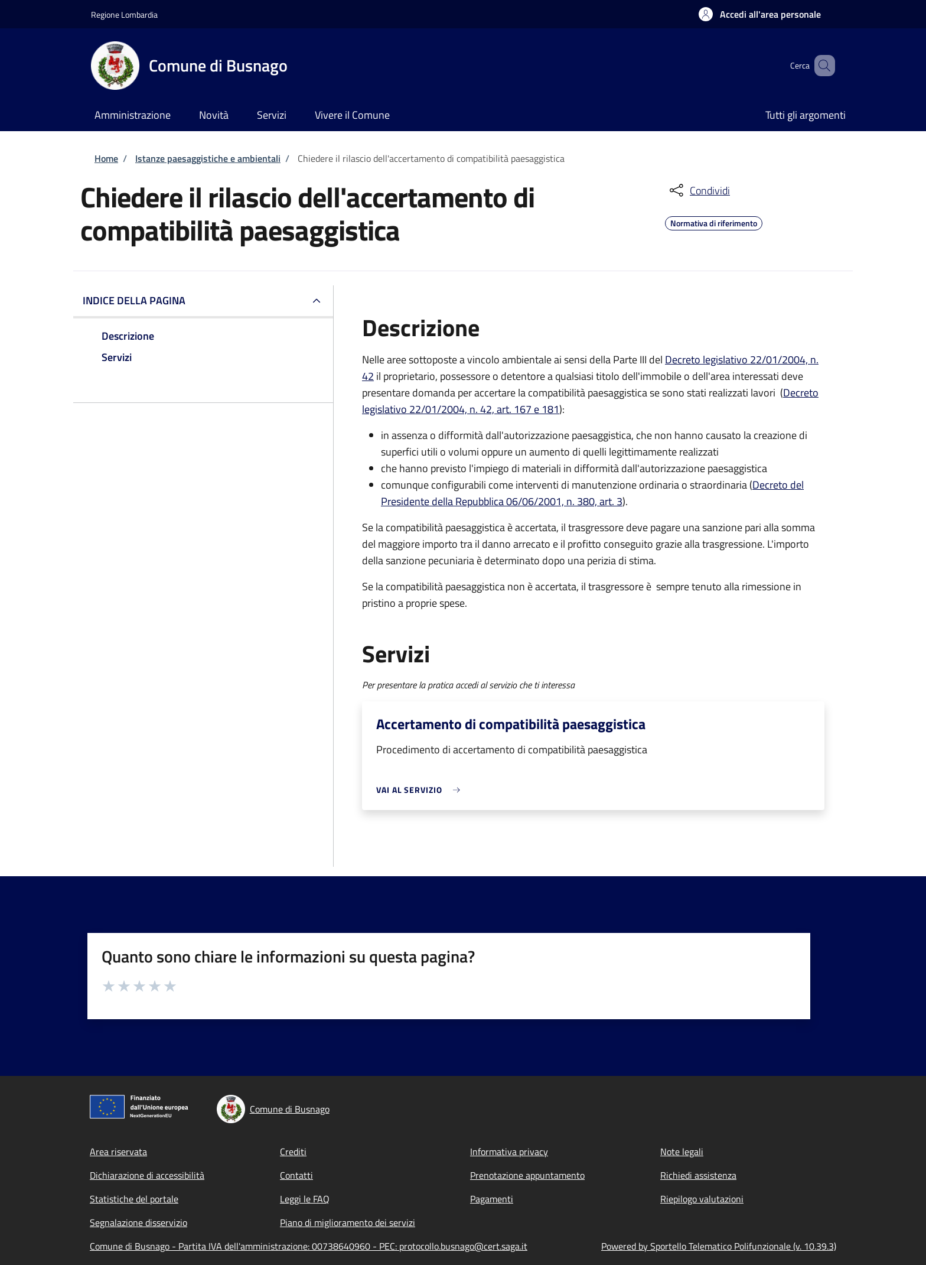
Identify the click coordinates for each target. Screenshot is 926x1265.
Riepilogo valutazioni (702, 1199)
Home (106, 158)
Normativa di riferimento (713, 221)
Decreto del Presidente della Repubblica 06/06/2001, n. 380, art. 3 (592, 493)
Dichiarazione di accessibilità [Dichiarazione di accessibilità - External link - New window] (147, 1175)
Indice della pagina (134, 300)
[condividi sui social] (698, 190)
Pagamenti (491, 1199)
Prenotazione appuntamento (527, 1175)
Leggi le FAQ (305, 1199)
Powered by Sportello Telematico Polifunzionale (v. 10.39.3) (718, 1246)
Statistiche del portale (134, 1199)
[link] (421, 789)
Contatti (296, 1175)
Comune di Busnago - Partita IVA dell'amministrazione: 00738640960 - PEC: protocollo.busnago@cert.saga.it (308, 1246)
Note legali (681, 1151)
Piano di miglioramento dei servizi (347, 1222)
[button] (759, 14)
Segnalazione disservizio (138, 1222)
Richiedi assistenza (698, 1175)
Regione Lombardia (124, 14)
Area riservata (118, 1151)
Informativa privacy (509, 1151)
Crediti (293, 1151)
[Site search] (821, 65)
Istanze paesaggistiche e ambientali (208, 158)
